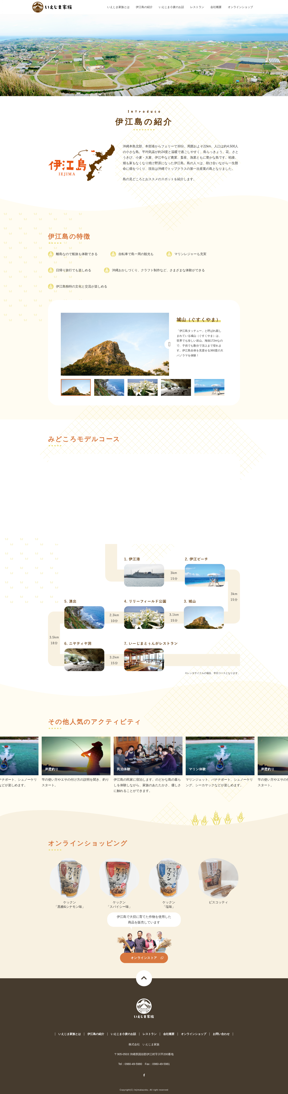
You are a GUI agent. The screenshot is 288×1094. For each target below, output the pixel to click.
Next (169, 344)
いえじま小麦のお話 (171, 9)
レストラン (197, 9)
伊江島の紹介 (144, 9)
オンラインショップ (240, 9)
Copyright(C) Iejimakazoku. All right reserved (144, 1090)
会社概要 (216, 9)
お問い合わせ (221, 1034)
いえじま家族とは (118, 9)
